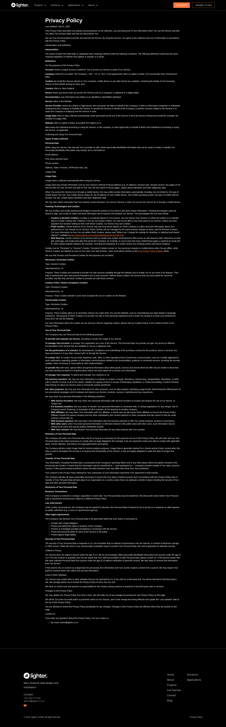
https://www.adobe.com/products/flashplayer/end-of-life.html (97, 235)
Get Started (181, 5)
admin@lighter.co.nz (34, 701)
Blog (169, 700)
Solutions (192, 674)
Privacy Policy (196, 717)
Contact (171, 695)
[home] (20, 5)
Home (170, 674)
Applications (194, 679)
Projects (171, 685)
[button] (40, 5)
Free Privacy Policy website (150, 251)
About (170, 679)
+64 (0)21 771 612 (203, 5)
